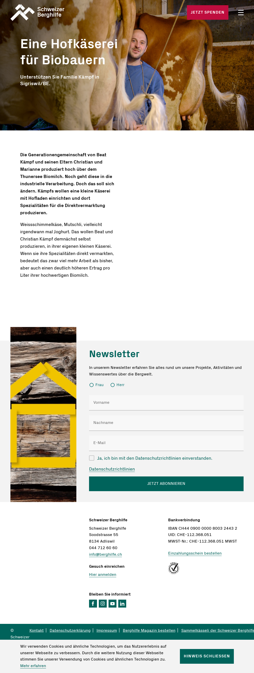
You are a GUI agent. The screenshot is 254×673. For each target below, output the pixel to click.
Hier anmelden (102, 575)
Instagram (103, 604)
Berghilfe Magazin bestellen (149, 631)
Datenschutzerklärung (70, 631)
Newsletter (114, 354)
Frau (99, 385)
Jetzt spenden (208, 12)
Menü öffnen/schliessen (241, 12)
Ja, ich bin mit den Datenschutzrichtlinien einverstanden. (154, 458)
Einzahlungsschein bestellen (195, 553)
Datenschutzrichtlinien (112, 469)
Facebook (93, 604)
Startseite (48, 12)
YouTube (112, 604)
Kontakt (36, 631)
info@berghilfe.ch (105, 555)
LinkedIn (122, 604)
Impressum (107, 631)
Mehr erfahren (33, 666)
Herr (120, 385)
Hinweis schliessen (207, 656)
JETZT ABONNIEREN (166, 484)
